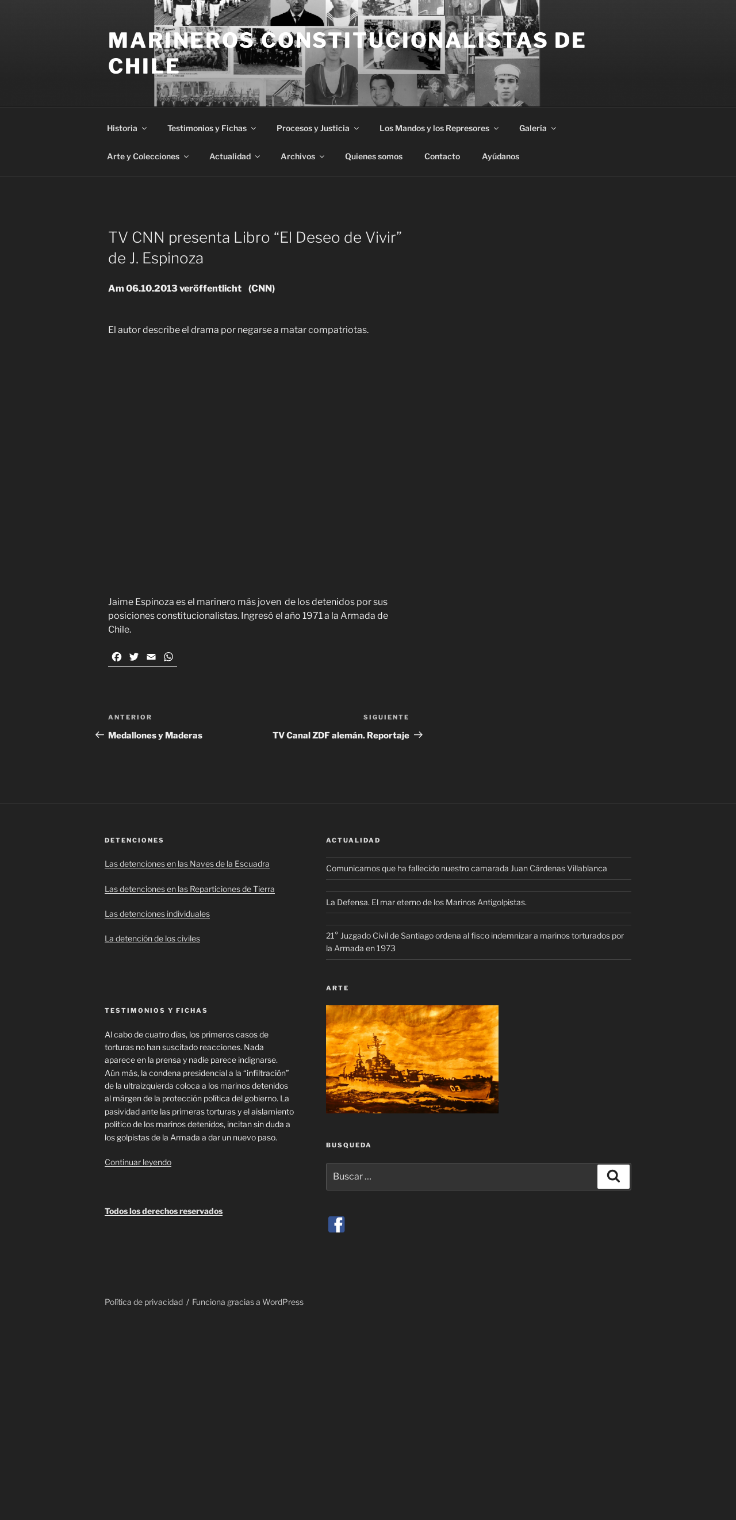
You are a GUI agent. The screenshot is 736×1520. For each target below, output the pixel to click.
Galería (538, 128)
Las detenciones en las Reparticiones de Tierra (190, 889)
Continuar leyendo (138, 1162)
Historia (127, 128)
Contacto (442, 156)
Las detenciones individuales (157, 913)
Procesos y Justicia (319, 128)
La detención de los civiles (152, 938)
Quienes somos (373, 156)
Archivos (303, 156)
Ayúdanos (500, 156)
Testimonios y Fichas (212, 128)
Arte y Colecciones (148, 156)
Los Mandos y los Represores (439, 128)
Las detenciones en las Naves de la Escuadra (187, 863)
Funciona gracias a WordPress (248, 1302)
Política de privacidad (144, 1302)
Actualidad (235, 156)
